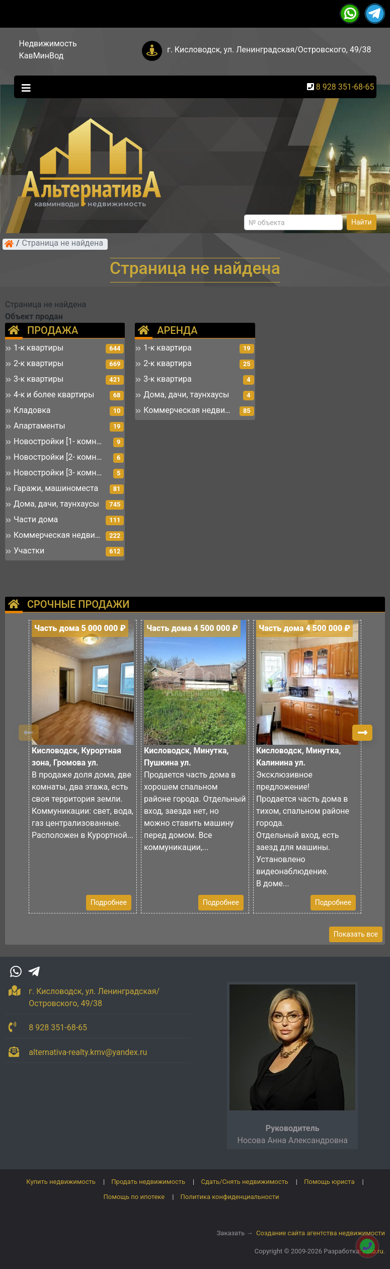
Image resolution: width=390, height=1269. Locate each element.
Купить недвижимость (61, 1181)
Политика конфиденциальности (230, 1197)
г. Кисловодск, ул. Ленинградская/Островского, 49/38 (269, 49)
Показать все (356, 934)
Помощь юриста (329, 1181)
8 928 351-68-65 (345, 87)
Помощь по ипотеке (134, 1197)
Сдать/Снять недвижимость (244, 1181)
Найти (361, 222)
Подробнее (109, 902)
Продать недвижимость (148, 1181)
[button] (362, 733)
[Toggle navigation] (23, 87)
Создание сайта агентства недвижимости (320, 1233)
